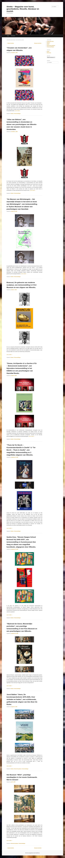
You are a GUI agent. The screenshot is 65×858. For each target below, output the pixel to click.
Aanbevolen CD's (50, 41)
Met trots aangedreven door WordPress (32, 852)
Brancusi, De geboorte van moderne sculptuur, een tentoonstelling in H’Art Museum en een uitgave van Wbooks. (21, 285)
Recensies (13, 35)
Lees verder (18, 110)
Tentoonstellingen (17, 113)
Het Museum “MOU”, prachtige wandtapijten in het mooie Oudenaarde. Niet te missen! (22, 777)
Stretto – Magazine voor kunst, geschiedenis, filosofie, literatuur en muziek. (23, 9)
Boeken (12, 113)
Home (8, 35)
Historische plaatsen (17, 768)
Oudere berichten (10, 43)
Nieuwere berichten (38, 43)
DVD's (48, 44)
